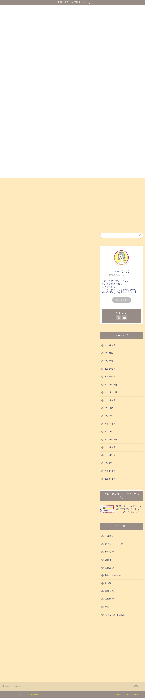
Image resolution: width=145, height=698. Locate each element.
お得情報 (72, 188)
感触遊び (59, 181)
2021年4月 (110, 416)
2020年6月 (110, 447)
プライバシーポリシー (16, 694)
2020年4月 (110, 463)
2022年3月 (110, 361)
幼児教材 (41, 181)
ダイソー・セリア (17, 181)
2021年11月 (111, 392)
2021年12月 (111, 385)
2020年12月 (111, 439)
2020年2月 (110, 479)
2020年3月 (110, 471)
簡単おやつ (39, 188)
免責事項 (34, 694)
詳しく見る (121, 300)
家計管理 (109, 552)
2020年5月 (110, 455)
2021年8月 (110, 400)
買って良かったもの (84, 181)
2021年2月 (110, 432)
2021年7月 (110, 408)
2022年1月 (110, 377)
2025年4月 (110, 353)
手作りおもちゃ (16, 188)
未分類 (108, 583)
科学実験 (109, 181)
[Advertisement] (121, 648)
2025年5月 (110, 345)
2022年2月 (110, 369)
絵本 (56, 188)
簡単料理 (109, 599)
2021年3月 (110, 424)
